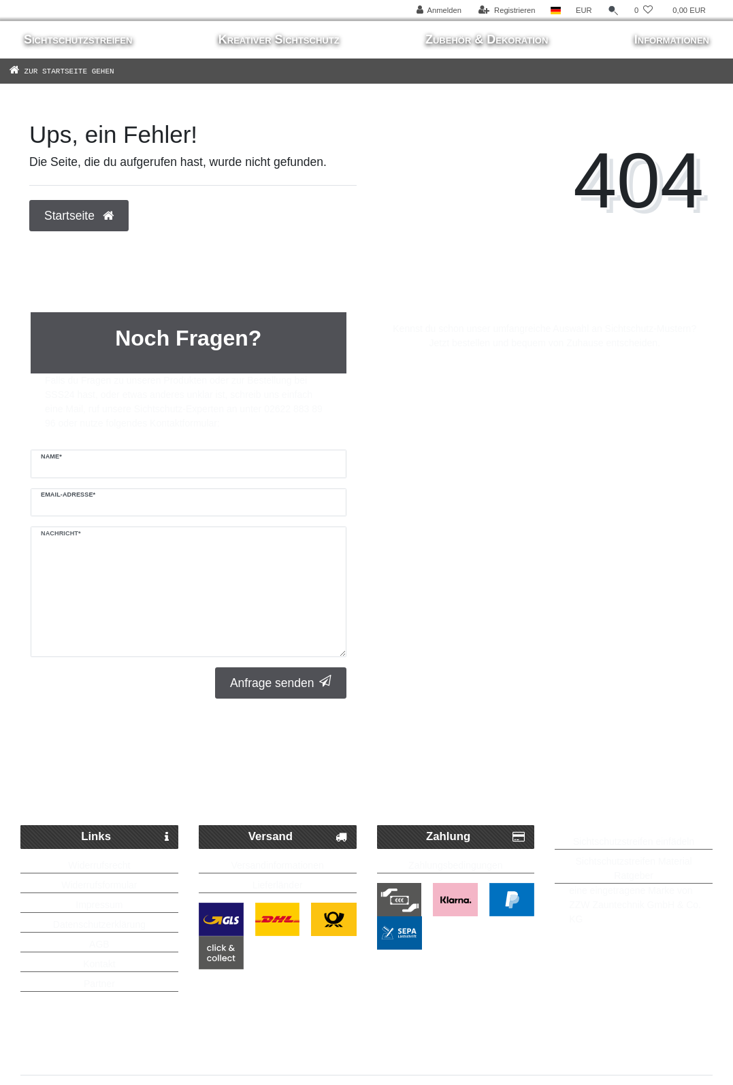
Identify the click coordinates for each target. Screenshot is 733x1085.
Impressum (99, 904)
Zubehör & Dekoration (486, 39)
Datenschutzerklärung (99, 924)
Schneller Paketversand (139, 755)
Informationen (671, 39)
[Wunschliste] (643, 10)
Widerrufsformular (99, 885)
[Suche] (613, 10)
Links (125, 837)
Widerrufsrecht (99, 865)
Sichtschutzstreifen (78, 39)
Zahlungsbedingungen (455, 865)
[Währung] (584, 10)
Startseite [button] (79, 215)
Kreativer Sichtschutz (279, 39)
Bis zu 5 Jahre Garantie (615, 755)
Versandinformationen (277, 865)
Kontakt (99, 963)
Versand (297, 837)
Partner (99, 983)
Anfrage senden (280, 682)
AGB (99, 944)
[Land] (555, 10)
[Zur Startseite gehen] (82, 70)
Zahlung (475, 837)
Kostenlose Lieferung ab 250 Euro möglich (366, 783)
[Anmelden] (438, 10)
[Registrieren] (506, 10)
